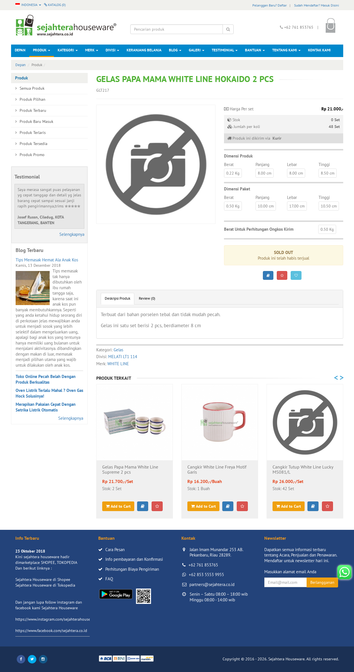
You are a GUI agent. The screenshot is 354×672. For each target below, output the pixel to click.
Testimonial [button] (225, 50)
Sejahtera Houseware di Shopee (42, 579)
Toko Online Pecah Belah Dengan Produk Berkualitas (46, 379)
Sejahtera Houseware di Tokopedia (45, 585)
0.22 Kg (233, 173)
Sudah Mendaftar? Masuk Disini (316, 5)
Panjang (262, 164)
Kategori (68, 50)
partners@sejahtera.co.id (211, 584)
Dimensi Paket (237, 189)
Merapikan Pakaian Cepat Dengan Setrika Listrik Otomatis (46, 407)
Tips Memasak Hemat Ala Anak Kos (47, 259)
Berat (229, 164)
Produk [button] (41, 50)
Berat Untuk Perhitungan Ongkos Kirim (259, 229)
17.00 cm (297, 206)
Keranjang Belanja (144, 50)
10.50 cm (329, 206)
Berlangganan (322, 582)
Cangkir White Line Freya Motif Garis (216, 470)
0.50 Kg (233, 206)
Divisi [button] (112, 50)
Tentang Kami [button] (286, 50)
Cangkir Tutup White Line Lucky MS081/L (303, 470)
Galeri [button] (196, 50)
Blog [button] (175, 50)
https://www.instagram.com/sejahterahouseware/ (57, 619)
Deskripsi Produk (117, 298)
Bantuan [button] (255, 50)
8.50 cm (327, 173)
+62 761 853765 (203, 565)
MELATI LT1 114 (122, 356)
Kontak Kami (319, 50)
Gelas (118, 349)
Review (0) (147, 298)
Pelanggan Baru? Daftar (269, 5)
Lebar (292, 164)
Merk (91, 50)
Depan (20, 50)
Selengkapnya (71, 234)
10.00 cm (266, 206)
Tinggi (324, 164)
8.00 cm (264, 173)
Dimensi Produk (238, 156)
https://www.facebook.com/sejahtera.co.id (51, 630)
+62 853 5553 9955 (206, 574)
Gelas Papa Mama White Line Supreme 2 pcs (130, 470)
